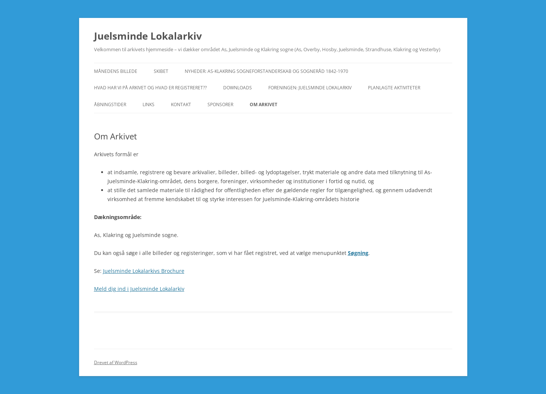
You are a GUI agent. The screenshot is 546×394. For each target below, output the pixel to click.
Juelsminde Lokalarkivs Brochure (143, 270)
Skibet (161, 71)
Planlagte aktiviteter (394, 87)
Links (149, 104)
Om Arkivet (263, 104)
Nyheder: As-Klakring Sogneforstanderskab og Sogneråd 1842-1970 (266, 71)
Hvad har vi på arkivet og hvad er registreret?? (150, 87)
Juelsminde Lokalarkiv (148, 36)
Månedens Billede (115, 71)
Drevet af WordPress (115, 362)
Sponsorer (220, 104)
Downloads (237, 87)
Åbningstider (110, 104)
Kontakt (181, 104)
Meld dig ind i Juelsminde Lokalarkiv (139, 288)
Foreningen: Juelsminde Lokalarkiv (310, 87)
